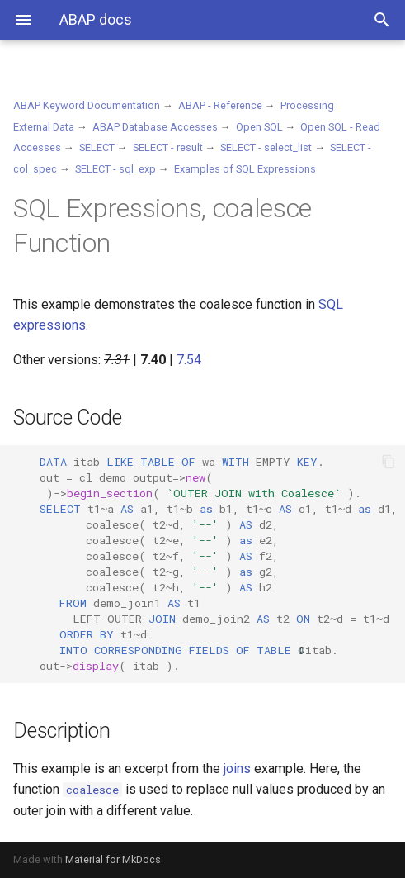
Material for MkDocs (113, 859)
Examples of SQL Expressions (245, 169)
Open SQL (259, 127)
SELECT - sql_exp (115, 169)
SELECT (97, 147)
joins (237, 768)
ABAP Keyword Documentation (86, 105)
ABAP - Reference (220, 105)
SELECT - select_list (266, 147)
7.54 (189, 360)
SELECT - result (168, 147)
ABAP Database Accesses (155, 127)
